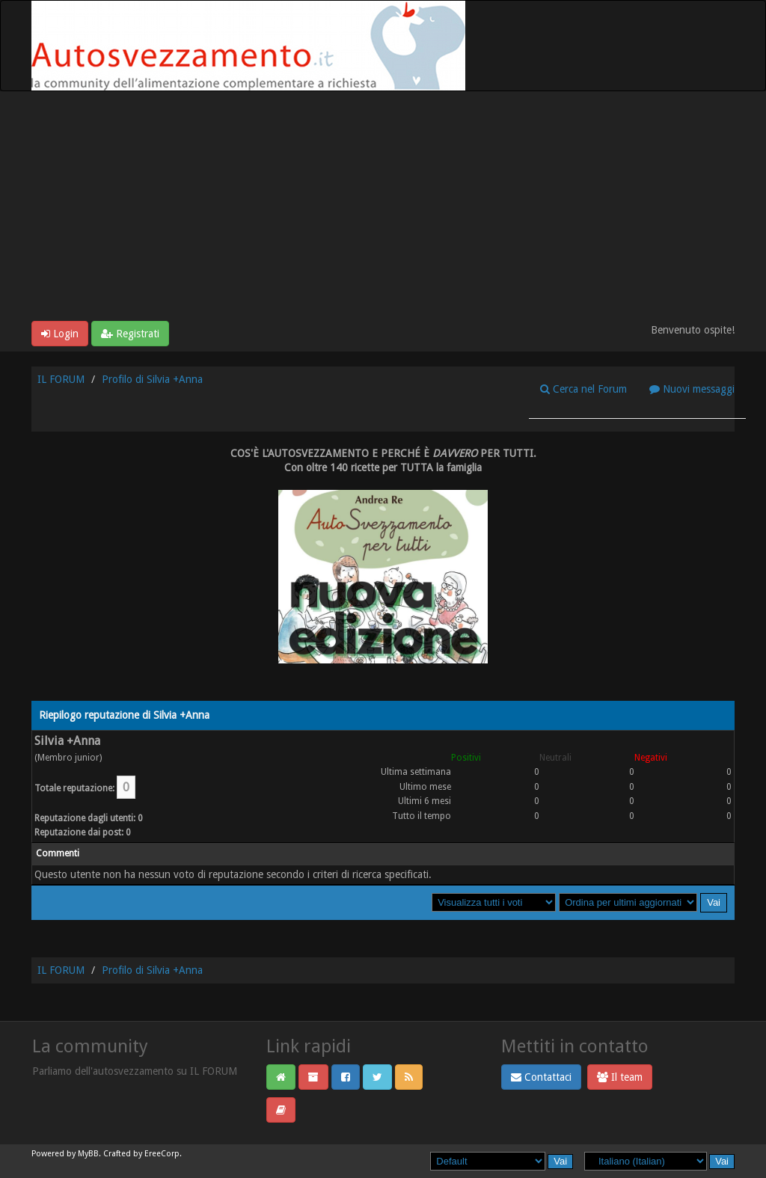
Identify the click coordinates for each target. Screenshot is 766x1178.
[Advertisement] (383, 208)
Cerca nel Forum (583, 389)
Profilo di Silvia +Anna (152, 379)
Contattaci (541, 1077)
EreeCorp (162, 1154)
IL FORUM (61, 379)
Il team (620, 1077)
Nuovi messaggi (692, 389)
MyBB (88, 1154)
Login (60, 334)
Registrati (130, 334)
